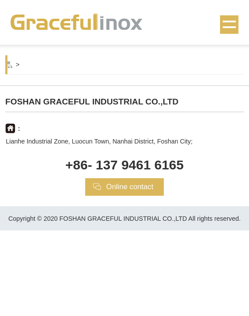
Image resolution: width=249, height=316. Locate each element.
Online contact (129, 187)
